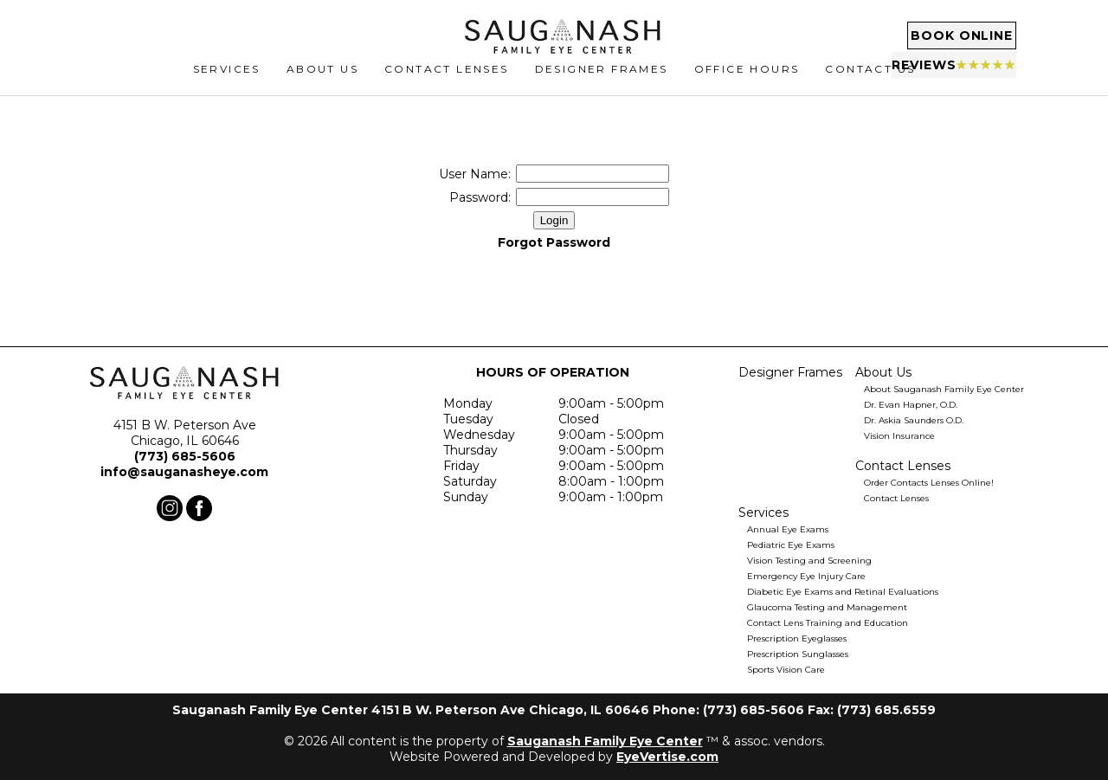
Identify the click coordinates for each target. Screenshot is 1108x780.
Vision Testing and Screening (809, 560)
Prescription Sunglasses (797, 654)
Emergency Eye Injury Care (806, 576)
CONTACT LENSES (446, 82)
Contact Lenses (896, 498)
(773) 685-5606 (184, 456)
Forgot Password (554, 242)
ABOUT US (322, 82)
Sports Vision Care (786, 669)
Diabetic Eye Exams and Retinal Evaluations (842, 591)
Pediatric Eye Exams (790, 545)
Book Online (926, 39)
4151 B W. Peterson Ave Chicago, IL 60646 (184, 432)
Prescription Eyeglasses (797, 638)
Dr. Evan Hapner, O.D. (910, 404)
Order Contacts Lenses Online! (929, 482)
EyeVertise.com (667, 756)
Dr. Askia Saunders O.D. (913, 420)
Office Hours (747, 82)
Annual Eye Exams (787, 529)
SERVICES (227, 82)
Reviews (925, 68)
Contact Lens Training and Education (827, 623)
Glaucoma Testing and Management (827, 607)
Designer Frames (601, 82)
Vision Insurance (899, 436)
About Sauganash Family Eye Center (944, 389)
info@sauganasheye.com (184, 472)
